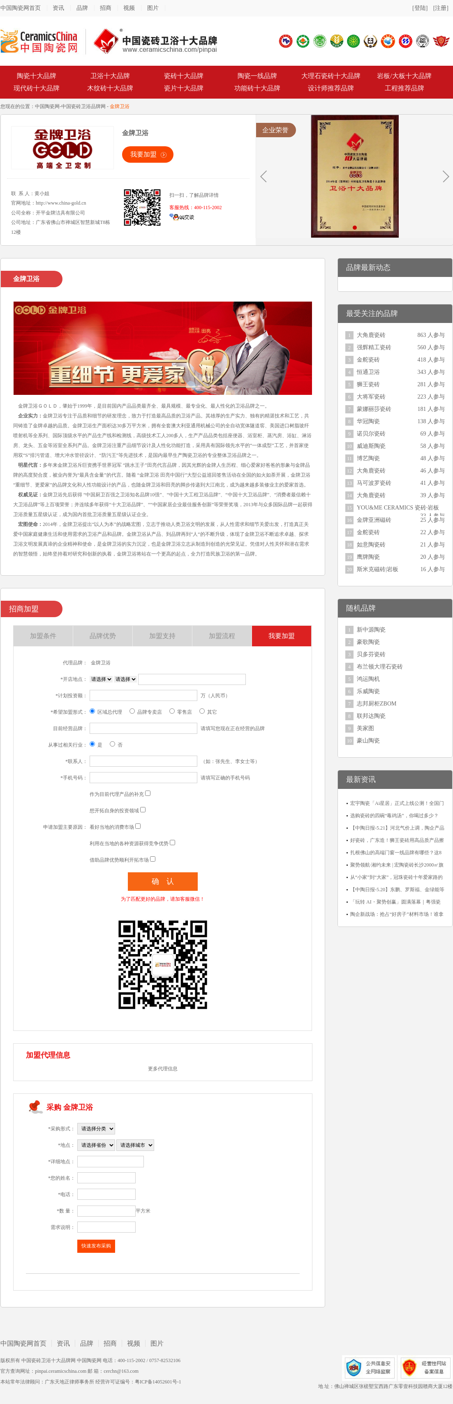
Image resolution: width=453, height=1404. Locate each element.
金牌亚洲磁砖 (374, 520)
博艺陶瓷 (368, 458)
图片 (153, 8)
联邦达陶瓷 (371, 716)
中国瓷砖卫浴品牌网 (83, 106)
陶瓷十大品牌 (36, 75)
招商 (105, 8)
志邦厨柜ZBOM (376, 704)
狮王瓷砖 (368, 384)
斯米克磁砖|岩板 (377, 569)
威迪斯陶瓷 (371, 446)
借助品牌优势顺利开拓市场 (119, 860)
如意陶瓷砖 (371, 545)
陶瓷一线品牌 (257, 75)
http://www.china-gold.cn (61, 203)
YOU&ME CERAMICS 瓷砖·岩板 (398, 508)
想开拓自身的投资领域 (114, 811)
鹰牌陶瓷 (368, 557)
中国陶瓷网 (47, 106)
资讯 (58, 8)
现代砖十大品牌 (37, 88)
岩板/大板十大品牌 (404, 75)
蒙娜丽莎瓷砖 (374, 409)
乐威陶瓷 (368, 691)
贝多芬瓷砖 (371, 654)
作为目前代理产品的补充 (117, 794)
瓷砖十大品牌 (183, 75)
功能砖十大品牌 (257, 88)
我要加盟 (143, 154)
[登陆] (420, 8)
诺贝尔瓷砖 (371, 434)
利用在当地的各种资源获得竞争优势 (129, 843)
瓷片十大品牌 (183, 88)
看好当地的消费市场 (112, 827)
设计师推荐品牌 (331, 88)
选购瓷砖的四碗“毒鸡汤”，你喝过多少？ (394, 815)
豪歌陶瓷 (368, 642)
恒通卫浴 (368, 372)
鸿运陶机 (368, 679)
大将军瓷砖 (371, 397)
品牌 (82, 8)
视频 (129, 8)
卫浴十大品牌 (110, 75)
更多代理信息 (163, 1069)
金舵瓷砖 (368, 360)
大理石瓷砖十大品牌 (331, 75)
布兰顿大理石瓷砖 (380, 667)
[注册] (440, 8)
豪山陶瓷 (368, 741)
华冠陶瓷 (368, 421)
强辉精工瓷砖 (374, 347)
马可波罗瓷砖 (374, 483)
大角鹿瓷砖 (371, 335)
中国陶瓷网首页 (20, 8)
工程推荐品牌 (404, 88)
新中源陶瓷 (371, 630)
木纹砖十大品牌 (110, 88)
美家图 (365, 728)
